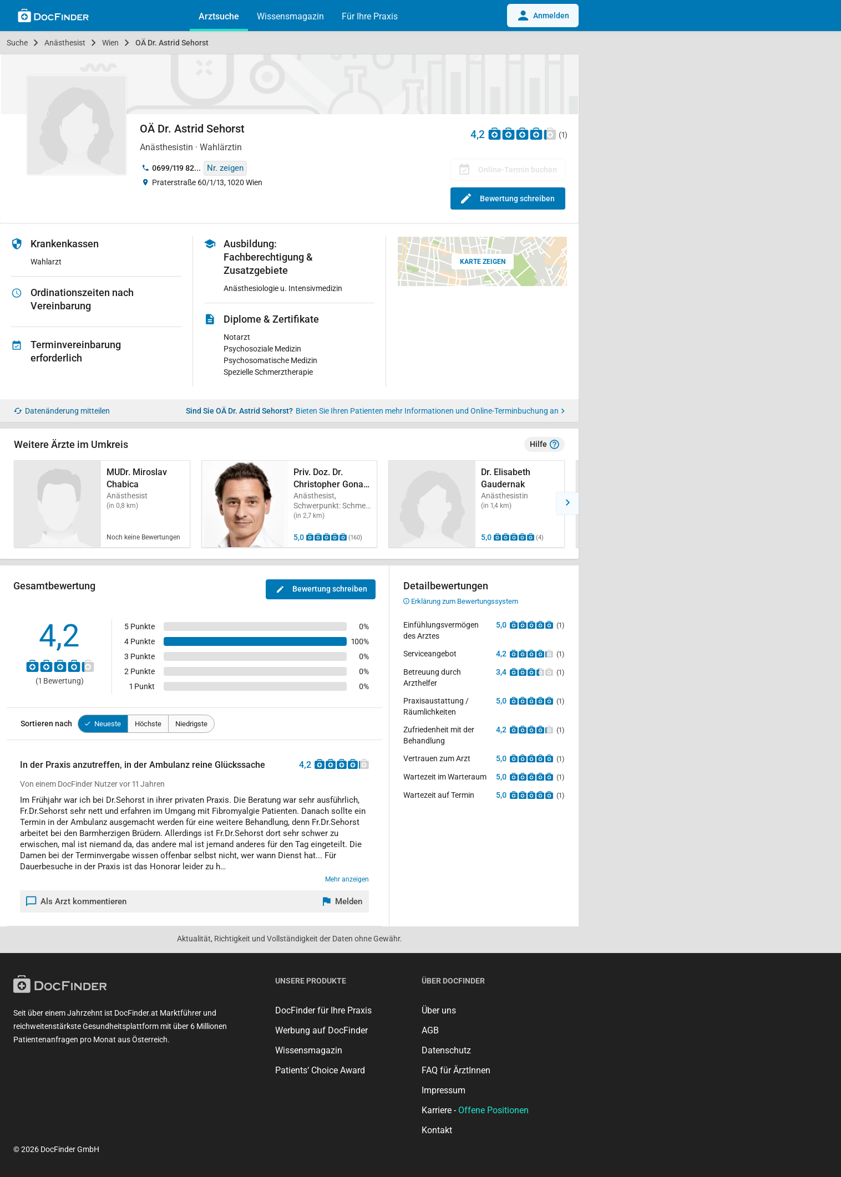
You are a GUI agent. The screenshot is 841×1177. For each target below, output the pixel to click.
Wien (110, 42)
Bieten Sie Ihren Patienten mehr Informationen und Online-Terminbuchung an (430, 411)
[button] (567, 503)
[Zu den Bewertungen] (523, 133)
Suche (17, 43)
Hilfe (544, 444)
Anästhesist (64, 42)
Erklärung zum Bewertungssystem (460, 601)
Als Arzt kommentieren (76, 901)
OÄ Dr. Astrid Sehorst (172, 42)
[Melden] (342, 901)
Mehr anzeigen (347, 879)
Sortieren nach (46, 723)
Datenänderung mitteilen (62, 411)
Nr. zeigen (225, 168)
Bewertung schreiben (508, 198)
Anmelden (542, 15)
